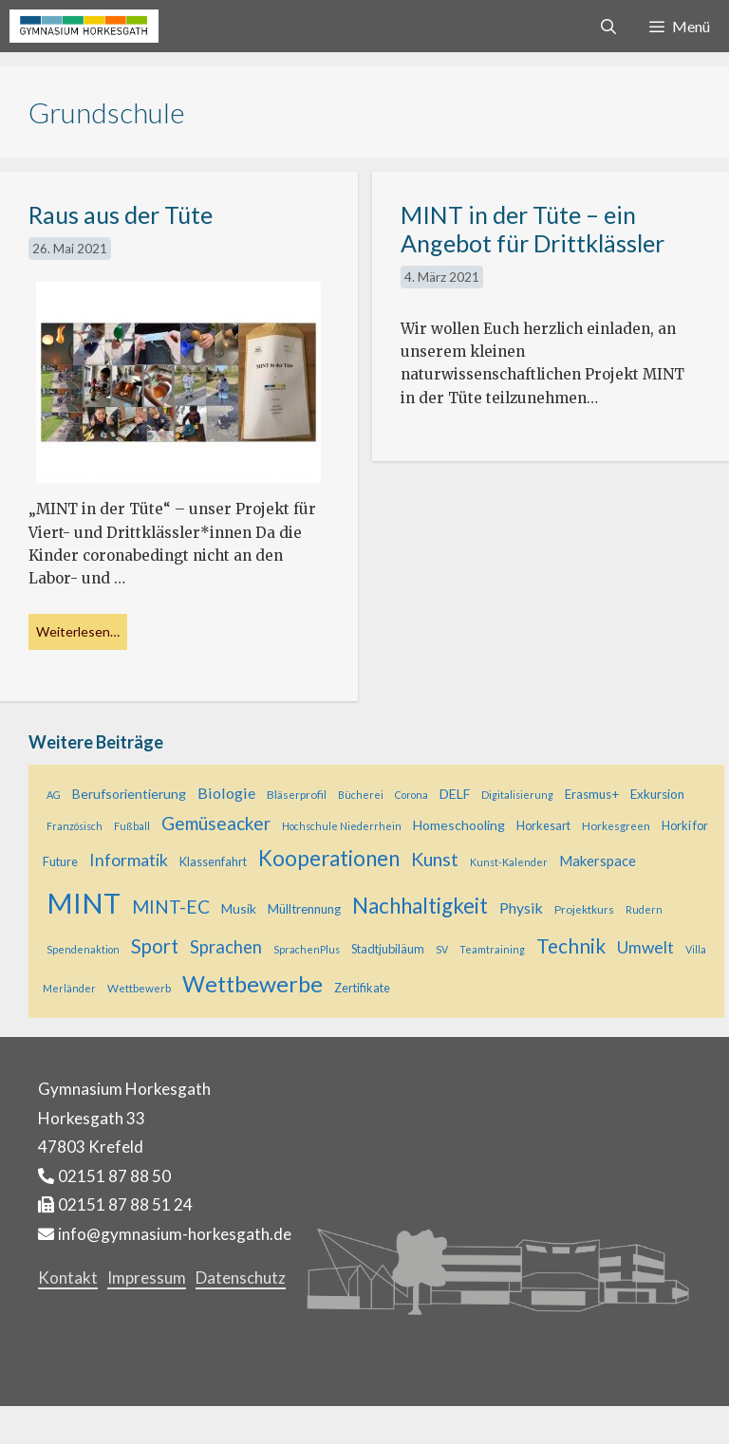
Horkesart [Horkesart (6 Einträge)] (543, 825)
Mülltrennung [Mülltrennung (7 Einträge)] (304, 908)
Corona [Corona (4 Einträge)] (411, 794)
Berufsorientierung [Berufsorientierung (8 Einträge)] (129, 794)
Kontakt (68, 1277)
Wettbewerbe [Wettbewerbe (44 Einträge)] (252, 984)
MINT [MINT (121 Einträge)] (84, 902)
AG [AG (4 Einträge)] (54, 794)
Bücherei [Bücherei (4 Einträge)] (360, 794)
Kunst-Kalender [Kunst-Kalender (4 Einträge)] (509, 862)
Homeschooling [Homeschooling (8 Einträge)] (459, 825)
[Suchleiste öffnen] (609, 26)
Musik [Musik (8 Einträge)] (238, 908)
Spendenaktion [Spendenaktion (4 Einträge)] (83, 949)
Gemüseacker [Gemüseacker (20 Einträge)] (216, 823)
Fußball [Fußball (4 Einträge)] (132, 826)
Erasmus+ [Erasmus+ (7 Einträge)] (592, 794)
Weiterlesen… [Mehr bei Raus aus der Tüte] (78, 631)
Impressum (146, 1277)
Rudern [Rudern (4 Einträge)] (644, 909)
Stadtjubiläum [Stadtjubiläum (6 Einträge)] (387, 948)
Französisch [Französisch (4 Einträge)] (75, 826)
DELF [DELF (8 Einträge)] (454, 794)
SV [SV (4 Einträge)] (442, 949)
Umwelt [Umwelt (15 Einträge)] (645, 947)
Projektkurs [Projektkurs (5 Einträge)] (584, 909)
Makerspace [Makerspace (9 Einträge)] (597, 861)
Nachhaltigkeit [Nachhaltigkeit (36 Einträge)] (420, 905)
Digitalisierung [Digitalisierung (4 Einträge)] (517, 794)
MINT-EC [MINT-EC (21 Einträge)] (171, 906)
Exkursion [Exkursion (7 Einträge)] (657, 794)
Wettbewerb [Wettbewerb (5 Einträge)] (139, 988)
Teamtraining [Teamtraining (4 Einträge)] (492, 949)
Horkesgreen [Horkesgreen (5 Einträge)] (616, 826)
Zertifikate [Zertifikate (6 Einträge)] (362, 987)
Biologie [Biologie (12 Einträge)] (226, 793)
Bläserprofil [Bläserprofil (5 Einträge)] (297, 794)
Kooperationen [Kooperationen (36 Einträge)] (329, 858)
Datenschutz (241, 1277)
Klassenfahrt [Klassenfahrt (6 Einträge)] (213, 861)
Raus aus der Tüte (120, 214)
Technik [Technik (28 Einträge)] (571, 945)
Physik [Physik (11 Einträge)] (521, 907)
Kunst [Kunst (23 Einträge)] (434, 858)
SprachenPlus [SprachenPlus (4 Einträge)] (306, 949)
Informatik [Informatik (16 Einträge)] (128, 859)
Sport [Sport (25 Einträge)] (154, 946)
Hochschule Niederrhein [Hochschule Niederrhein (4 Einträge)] (342, 826)
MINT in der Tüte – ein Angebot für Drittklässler (532, 228)
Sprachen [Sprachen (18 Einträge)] (226, 946)
